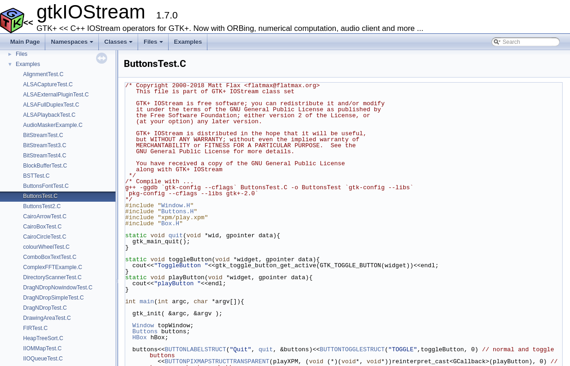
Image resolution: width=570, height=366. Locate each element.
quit (176, 235)
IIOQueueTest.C (43, 358)
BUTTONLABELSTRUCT (195, 349)
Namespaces (73, 44)
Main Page (25, 41)
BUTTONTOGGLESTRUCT (352, 349)
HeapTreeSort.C (43, 338)
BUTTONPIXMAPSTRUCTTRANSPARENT (217, 361)
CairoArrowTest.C (45, 216)
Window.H (175, 205)
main (146, 301)
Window (143, 325)
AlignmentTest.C (43, 74)
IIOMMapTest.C (42, 348)
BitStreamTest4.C (44, 155)
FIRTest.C (35, 328)
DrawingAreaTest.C (47, 318)
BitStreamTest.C (43, 135)
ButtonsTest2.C (42, 206)
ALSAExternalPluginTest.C (56, 94)
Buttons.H (177, 211)
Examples (188, 41)
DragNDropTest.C (45, 308)
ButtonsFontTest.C (46, 186)
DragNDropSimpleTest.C (53, 297)
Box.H (170, 223)
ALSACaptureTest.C (48, 84)
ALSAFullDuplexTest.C (51, 105)
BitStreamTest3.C (44, 145)
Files (154, 44)
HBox (140, 337)
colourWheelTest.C (46, 247)
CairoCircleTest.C (44, 237)
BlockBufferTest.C (45, 165)
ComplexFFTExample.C (52, 267)
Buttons (145, 331)
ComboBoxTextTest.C (49, 257)
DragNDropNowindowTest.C (57, 287)
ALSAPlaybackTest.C (49, 115)
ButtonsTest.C (40, 196)
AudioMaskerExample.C (53, 125)
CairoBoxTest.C (42, 226)
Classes (119, 44)
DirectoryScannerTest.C (52, 277)
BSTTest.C (36, 176)
